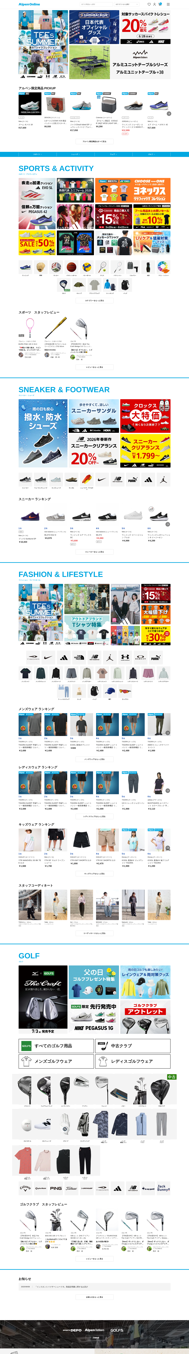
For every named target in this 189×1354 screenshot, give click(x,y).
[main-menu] (168, 4)
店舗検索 (96, 1338)
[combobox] (96, 4)
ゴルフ (150, 154)
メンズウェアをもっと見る (94, 759)
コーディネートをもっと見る (94, 933)
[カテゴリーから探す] (126, 4)
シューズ (74, 154)
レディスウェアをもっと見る (94, 816)
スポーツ (36, 154)
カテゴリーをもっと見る (94, 301)
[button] (169, 113)
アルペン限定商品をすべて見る (94, 141)
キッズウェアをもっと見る (94, 874)
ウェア (112, 154)
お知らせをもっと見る (94, 1297)
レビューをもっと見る (94, 367)
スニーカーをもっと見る (94, 552)
